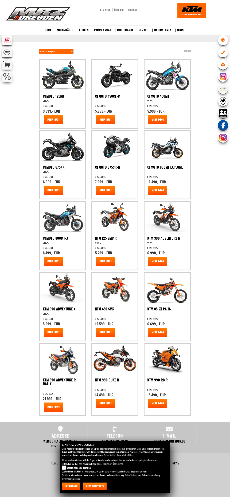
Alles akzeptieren (95, 486)
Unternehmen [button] (162, 30)
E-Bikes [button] (83, 30)
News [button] (180, 30)
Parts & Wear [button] (103, 30)
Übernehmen (71, 486)
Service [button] (144, 30)
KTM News (105, 9)
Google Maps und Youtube (79, 468)
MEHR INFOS (53, 119)
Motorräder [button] (65, 30)
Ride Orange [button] (125, 30)
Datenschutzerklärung (126, 455)
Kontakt (132, 9)
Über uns (119, 9)
